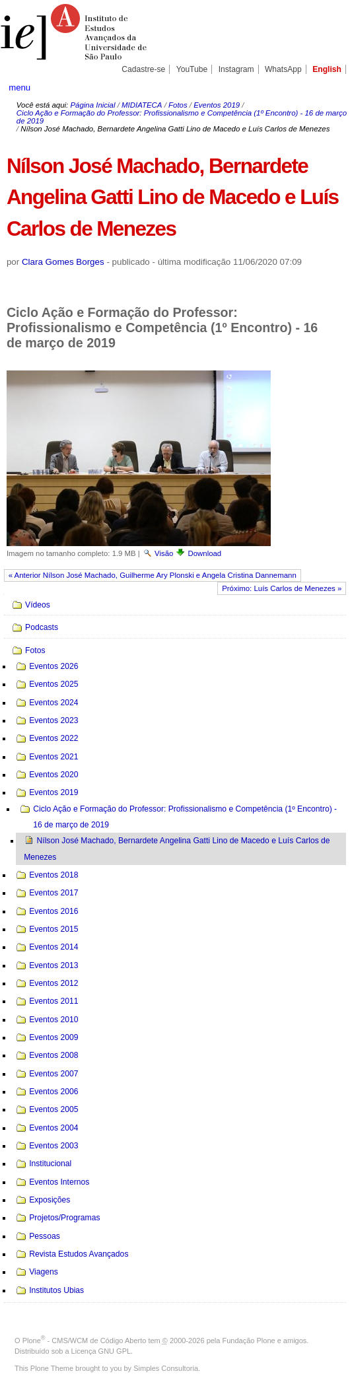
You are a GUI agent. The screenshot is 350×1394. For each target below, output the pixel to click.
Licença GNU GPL (101, 1351)
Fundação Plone (249, 1340)
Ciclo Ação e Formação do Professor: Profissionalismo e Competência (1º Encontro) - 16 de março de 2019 (182, 117)
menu (19, 87)
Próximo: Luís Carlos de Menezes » (281, 588)
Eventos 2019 (216, 105)
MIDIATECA (142, 105)
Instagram (236, 69)
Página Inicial (92, 105)
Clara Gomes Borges (63, 262)
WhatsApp (283, 69)
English (326, 69)
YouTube (192, 69)
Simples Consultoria (165, 1368)
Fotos (178, 105)
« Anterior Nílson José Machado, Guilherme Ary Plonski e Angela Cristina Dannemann (153, 575)
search (325, 87)
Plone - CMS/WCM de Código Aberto (84, 1340)
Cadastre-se (143, 69)
